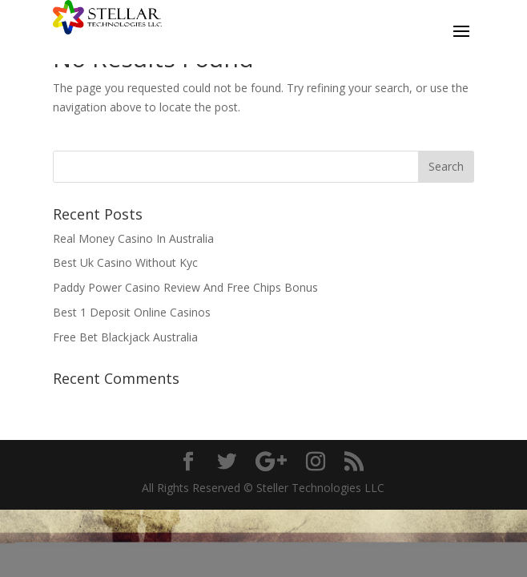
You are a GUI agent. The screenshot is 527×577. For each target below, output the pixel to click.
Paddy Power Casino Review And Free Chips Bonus (185, 287)
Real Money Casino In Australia (133, 238)
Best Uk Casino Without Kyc (125, 262)
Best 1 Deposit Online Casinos (132, 312)
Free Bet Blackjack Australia (125, 337)
